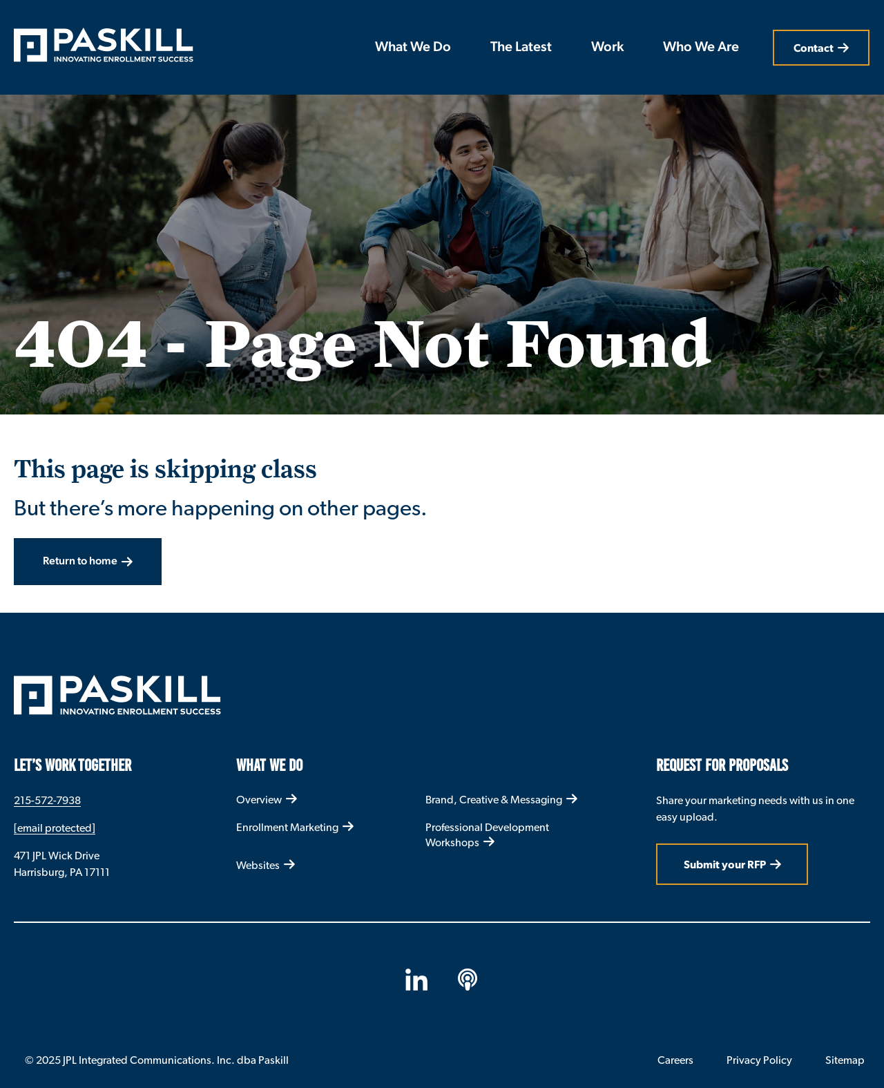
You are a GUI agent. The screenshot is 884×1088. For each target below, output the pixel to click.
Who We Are (701, 48)
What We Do (413, 48)
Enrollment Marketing (287, 827)
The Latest (521, 48)
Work (607, 48)
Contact (814, 47)
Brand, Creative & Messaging (493, 799)
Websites (258, 865)
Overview (259, 799)
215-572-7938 (47, 800)
